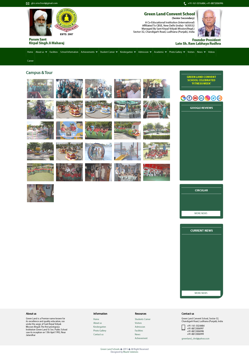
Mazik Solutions (130, 352)
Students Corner (142, 319)
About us (40, 52)
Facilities (54, 52)
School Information (69, 52)
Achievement (141, 338)
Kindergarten (126, 52)
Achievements (88, 52)
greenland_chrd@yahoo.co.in (195, 339)
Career (30, 61)
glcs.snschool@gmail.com (44, 3)
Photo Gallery (175, 52)
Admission (143, 52)
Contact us (98, 334)
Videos (211, 52)
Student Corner (107, 52)
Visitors (191, 52)
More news (201, 213)
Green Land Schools (110, 349)
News (200, 52)
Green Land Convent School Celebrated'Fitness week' (201, 80)
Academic (159, 52)
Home (96, 319)
